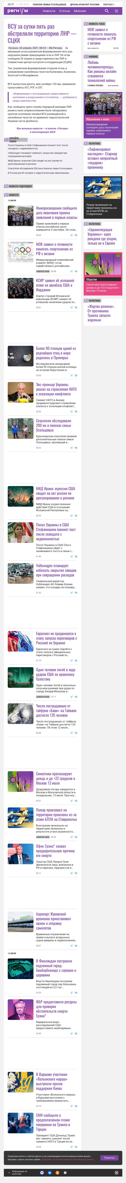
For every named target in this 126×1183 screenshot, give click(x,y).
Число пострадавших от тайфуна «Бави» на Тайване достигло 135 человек (56, 710)
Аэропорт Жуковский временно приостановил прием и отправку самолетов (53, 921)
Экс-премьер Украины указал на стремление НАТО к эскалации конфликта (56, 388)
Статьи (64, 11)
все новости (93, 48)
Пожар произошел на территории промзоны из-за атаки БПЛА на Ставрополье (56, 814)
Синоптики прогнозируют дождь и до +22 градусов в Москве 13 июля (55, 778)
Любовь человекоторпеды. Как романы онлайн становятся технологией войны (102, 71)
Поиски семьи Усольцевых (49, 4)
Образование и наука (97, 119)
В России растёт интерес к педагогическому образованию (38, 173)
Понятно (109, 1157)
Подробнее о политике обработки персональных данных (67, 1159)
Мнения (80, 11)
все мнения (113, 85)
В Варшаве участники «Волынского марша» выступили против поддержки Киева (52, 1081)
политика (94, 143)
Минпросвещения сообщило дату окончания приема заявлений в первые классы (56, 212)
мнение (93, 57)
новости (14, 195)
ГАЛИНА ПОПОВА (95, 85)
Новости (49, 11)
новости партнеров (20, 186)
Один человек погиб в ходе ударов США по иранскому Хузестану (55, 674)
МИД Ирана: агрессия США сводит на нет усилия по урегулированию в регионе (55, 493)
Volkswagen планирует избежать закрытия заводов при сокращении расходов (56, 570)
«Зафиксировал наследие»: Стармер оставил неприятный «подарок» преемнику (102, 158)
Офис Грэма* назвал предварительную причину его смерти (55, 850)
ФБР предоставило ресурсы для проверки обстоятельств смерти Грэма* (56, 1008)
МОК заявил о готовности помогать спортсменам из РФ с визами (54, 248)
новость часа (97, 24)
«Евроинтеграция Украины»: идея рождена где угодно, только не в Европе (102, 236)
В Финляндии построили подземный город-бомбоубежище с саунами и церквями (56, 968)
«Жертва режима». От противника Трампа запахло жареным (101, 313)
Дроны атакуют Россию (84, 4)
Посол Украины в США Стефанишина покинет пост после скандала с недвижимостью (56, 531)
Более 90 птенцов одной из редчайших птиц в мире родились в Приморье (56, 352)
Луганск (13, 48)
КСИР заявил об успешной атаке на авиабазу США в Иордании (55, 284)
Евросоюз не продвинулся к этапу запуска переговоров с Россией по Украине (56, 637)
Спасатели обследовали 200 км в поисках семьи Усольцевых (40, 168)
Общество (91, 279)
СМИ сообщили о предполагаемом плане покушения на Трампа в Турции (53, 1122)
